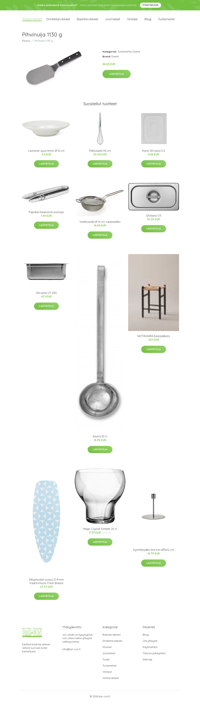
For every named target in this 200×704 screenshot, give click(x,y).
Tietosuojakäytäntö (154, 655)
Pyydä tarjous (150, 5)
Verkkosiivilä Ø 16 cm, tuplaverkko (99, 223)
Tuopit (106, 661)
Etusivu (26, 42)
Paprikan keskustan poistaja (46, 213)
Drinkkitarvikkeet (58, 20)
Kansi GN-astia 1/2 (153, 152)
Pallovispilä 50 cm (100, 152)
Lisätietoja (116, 75)
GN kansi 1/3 (153, 217)
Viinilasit (132, 20)
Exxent (136, 53)
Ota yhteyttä (150, 642)
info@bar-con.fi (71, 651)
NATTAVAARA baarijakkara (153, 338)
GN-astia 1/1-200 (46, 294)
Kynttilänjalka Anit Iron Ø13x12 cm (153, 551)
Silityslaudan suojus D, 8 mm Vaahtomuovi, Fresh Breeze (46, 583)
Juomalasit (112, 20)
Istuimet (107, 648)
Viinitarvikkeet (111, 679)
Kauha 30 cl (100, 438)
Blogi (147, 20)
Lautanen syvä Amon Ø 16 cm (46, 152)
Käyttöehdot (150, 648)
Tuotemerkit (166, 20)
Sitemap (147, 661)
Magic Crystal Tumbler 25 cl (100, 530)
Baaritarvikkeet (87, 20)
